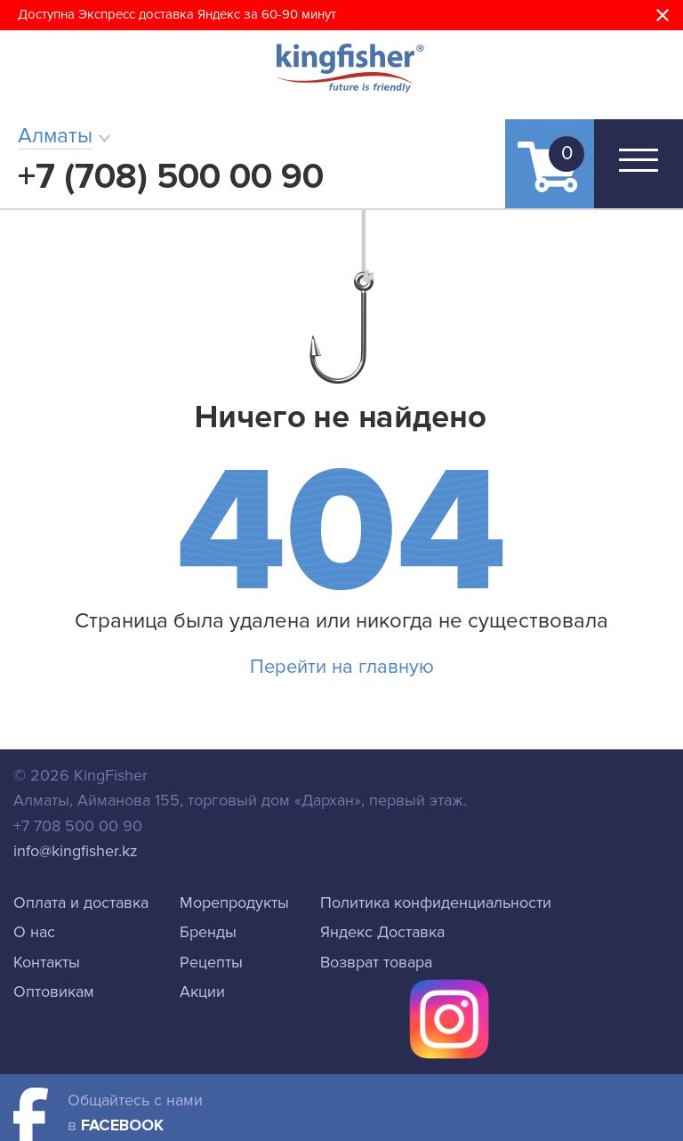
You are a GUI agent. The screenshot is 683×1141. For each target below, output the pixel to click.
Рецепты (211, 962)
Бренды (208, 932)
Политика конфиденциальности (435, 902)
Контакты (46, 962)
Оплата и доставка (81, 902)
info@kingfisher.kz (75, 851)
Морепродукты (234, 902)
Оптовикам (53, 991)
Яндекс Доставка (382, 932)
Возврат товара (376, 962)
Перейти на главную (342, 667)
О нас (34, 932)
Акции (202, 991)
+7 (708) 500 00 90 (171, 176)
